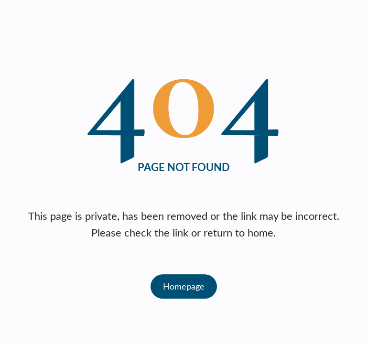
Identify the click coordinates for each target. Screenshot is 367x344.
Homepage (184, 286)
